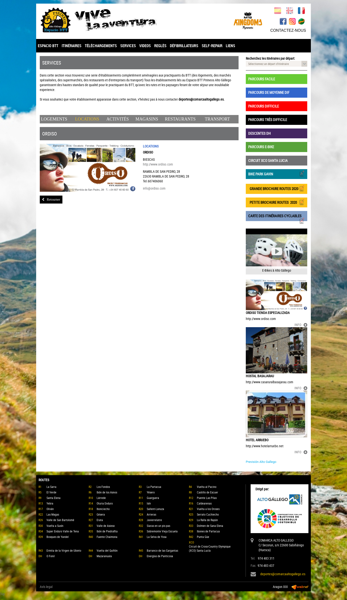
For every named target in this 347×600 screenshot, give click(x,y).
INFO (300, 324)
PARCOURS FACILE (261, 79)
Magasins (146, 119)
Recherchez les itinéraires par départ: (270, 58)
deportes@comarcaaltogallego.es (282, 574)
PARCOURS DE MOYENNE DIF (268, 92)
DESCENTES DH (259, 133)
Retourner (51, 199)
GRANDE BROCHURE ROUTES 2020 (276, 188)
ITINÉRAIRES (71, 45)
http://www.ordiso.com (158, 164)
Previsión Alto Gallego (261, 462)
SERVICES (128, 45)
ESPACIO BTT (48, 45)
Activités (117, 119)
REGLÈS (160, 45)
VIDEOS (145, 45)
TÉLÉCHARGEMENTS (101, 45)
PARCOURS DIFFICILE (263, 106)
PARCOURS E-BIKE (261, 146)
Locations (87, 119)
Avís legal (46, 586)
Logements (54, 119)
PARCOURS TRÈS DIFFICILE (267, 119)
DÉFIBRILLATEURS (184, 45)
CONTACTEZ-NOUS (288, 30)
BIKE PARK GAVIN (276, 174)
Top (2, 594)
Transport (217, 119)
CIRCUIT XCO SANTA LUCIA (268, 160)
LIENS (230, 45)
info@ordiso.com (154, 188)
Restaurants (180, 119)
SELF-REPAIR (212, 45)
